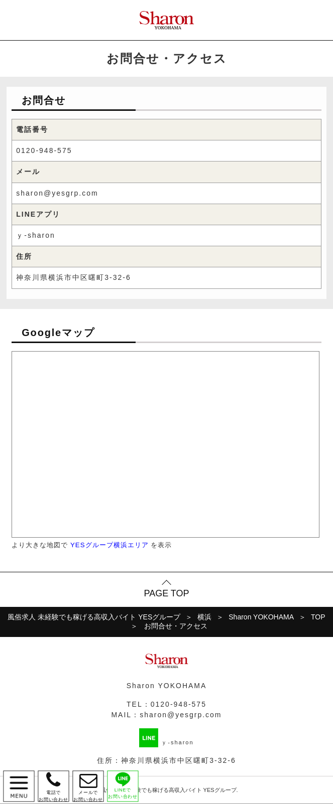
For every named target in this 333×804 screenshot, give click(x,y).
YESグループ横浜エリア (109, 545)
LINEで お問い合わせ (123, 785)
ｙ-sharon (35, 235)
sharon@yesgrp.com (57, 193)
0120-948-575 (44, 150)
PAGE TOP (166, 593)
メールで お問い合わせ (88, 786)
